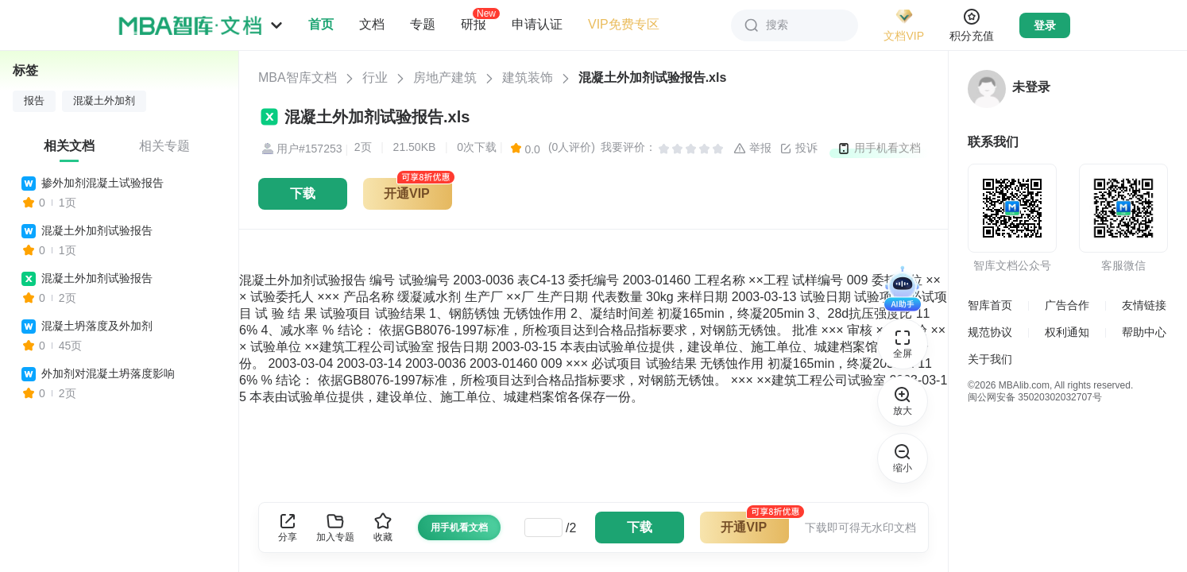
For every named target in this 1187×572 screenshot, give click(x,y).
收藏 (382, 527)
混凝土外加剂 (104, 100)
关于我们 (990, 359)
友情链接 (1144, 305)
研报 (473, 24)
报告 (34, 100)
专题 (422, 24)
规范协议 (990, 332)
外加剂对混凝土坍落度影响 (108, 373)
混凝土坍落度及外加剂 (97, 325)
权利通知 (1067, 332)
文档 (372, 24)
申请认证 (537, 24)
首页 (321, 24)
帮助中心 (1144, 332)
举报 (752, 149)
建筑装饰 (527, 77)
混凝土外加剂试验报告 (97, 230)
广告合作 (1067, 305)
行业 (375, 77)
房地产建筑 (445, 77)
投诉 (798, 149)
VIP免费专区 (623, 24)
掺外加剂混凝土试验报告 (102, 182)
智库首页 (990, 305)
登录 (1045, 25)
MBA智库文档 (297, 77)
